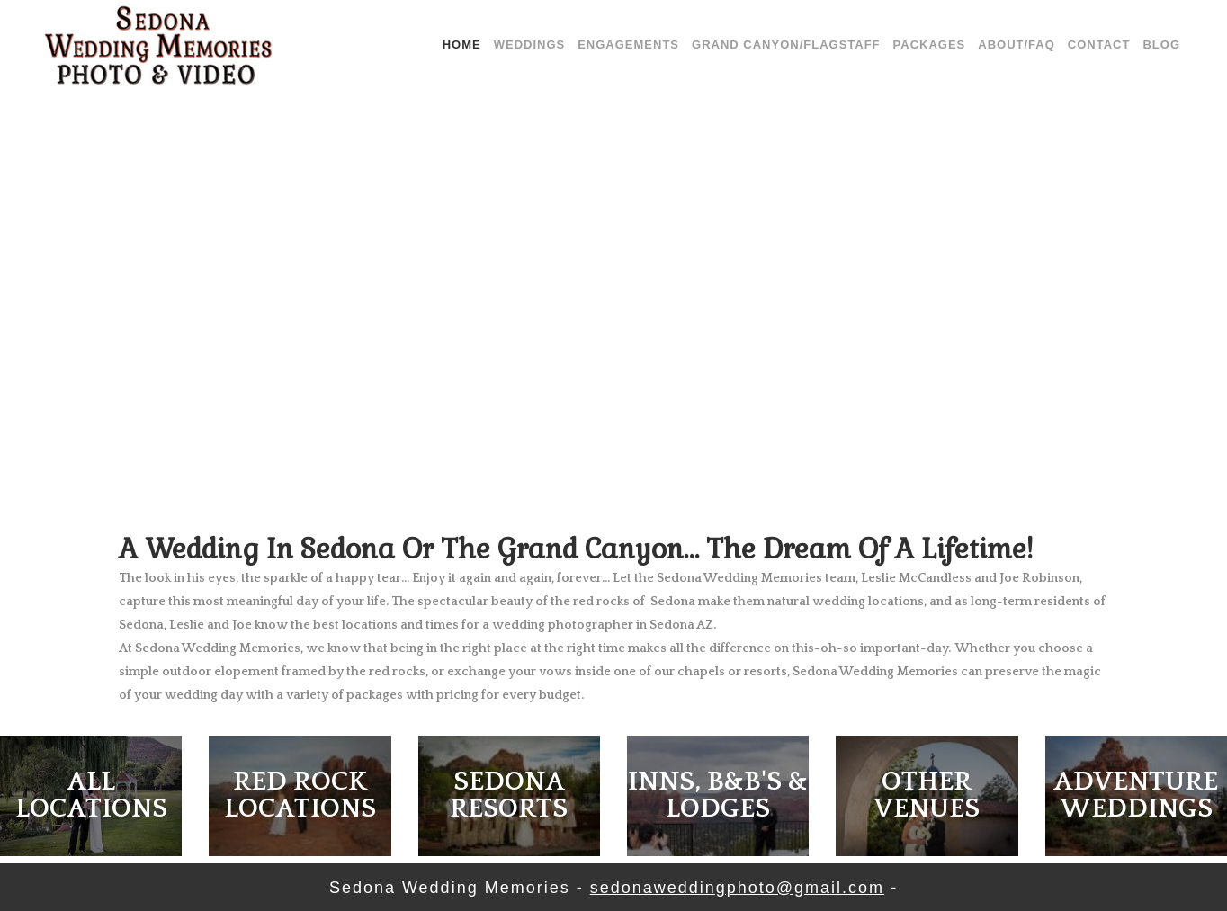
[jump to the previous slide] (33, 270)
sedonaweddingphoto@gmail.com (737, 888)
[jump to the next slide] (1193, 270)
